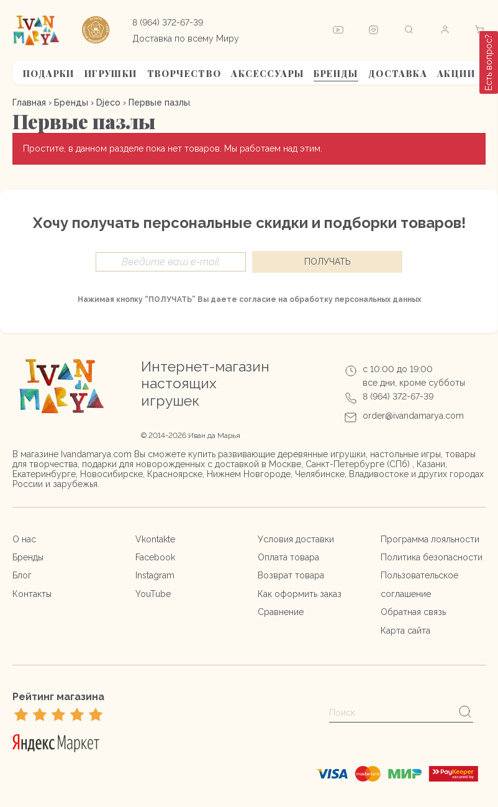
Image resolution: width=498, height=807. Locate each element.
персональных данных (378, 299)
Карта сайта (405, 631)
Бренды (336, 74)
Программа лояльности (430, 539)
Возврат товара (291, 575)
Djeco (108, 102)
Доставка (397, 74)
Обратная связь (413, 612)
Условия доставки (296, 539)
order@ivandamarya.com (413, 416)
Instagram (154, 575)
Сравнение (281, 612)
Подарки (49, 74)
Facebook (155, 557)
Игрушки (110, 74)
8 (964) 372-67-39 (167, 22)
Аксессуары (267, 74)
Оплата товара (288, 557)
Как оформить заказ (300, 594)
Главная (29, 102)
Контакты (32, 594)
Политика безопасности (431, 557)
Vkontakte (155, 539)
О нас (24, 539)
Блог (22, 575)
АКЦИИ (456, 74)
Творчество (184, 74)
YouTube (153, 594)
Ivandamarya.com (96, 454)
